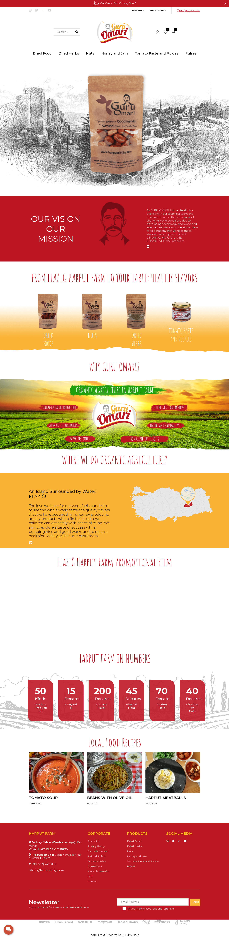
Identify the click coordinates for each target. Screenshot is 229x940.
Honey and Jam (137, 856)
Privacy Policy (96, 846)
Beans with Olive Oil (109, 798)
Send (195, 902)
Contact (93, 881)
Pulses (131, 866)
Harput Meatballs (165, 798)
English (137, 10)
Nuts (130, 851)
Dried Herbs (134, 846)
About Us (93, 841)
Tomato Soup (43, 798)
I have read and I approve (151, 908)
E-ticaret (111, 935)
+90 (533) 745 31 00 (188, 10)
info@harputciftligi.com (46, 870)
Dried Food (134, 841)
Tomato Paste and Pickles (143, 861)
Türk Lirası (157, 10)
